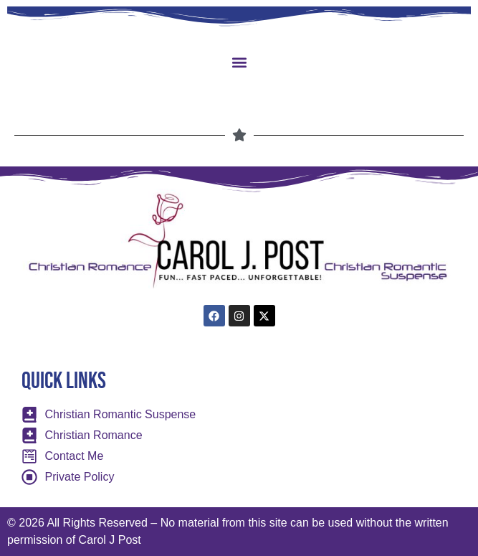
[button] (239, 62)
